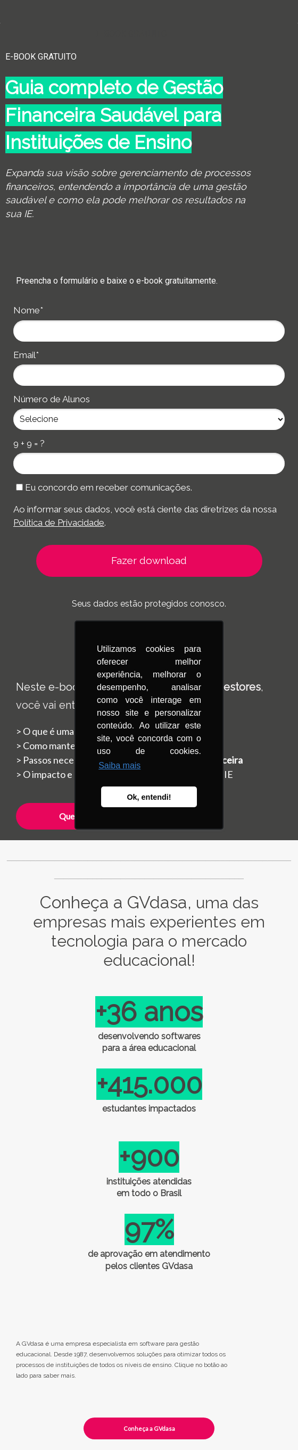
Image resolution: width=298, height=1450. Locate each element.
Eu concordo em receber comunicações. (104, 487)
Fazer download (149, 560)
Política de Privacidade (58, 522)
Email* (26, 355)
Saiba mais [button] (119, 765)
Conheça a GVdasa (149, 1428)
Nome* (28, 310)
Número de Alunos (51, 399)
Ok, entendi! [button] (149, 797)
